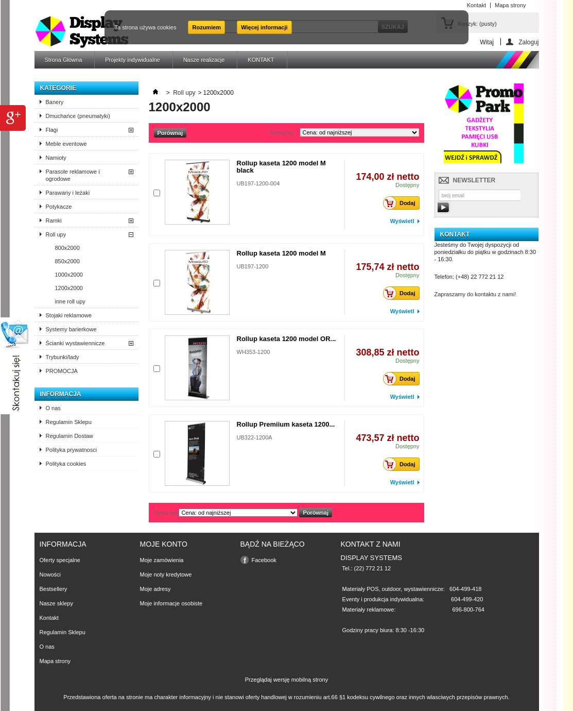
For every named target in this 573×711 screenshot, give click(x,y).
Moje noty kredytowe (166, 574)
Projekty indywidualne (132, 60)
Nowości (50, 574)
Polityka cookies (66, 464)
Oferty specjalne (60, 560)
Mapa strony (55, 661)
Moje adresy (155, 589)
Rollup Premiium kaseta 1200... (286, 424)
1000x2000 (69, 275)
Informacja (60, 394)
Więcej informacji (264, 27)
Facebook (264, 560)
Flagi (52, 130)
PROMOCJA (62, 371)
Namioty (56, 158)
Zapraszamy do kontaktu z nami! (475, 294)
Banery (55, 102)
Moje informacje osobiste (171, 603)
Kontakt (49, 618)
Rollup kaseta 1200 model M (281, 253)
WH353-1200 (253, 352)
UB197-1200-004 (258, 183)
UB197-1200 (253, 266)
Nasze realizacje (204, 60)
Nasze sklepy (56, 603)
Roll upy (56, 234)
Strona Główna (63, 60)
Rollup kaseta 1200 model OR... (286, 339)
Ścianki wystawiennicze (75, 343)
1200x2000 (69, 288)
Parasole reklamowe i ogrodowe (73, 175)
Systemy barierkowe (71, 329)
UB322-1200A (254, 437)
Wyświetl (402, 221)
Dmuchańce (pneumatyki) (78, 116)
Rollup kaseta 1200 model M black (281, 166)
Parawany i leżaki (68, 193)
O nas (53, 408)
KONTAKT (261, 60)
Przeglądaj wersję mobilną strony (286, 679)
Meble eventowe (66, 144)
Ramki (54, 220)
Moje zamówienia (162, 560)
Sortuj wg (281, 132)
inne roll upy (70, 301)
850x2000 (67, 261)
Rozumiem (206, 27)
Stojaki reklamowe (69, 315)
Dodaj (402, 203)
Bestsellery (53, 589)
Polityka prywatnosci (71, 450)
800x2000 (67, 248)
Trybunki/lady (62, 357)
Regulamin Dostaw (69, 436)
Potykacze (59, 207)
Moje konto (163, 544)
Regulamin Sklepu (69, 422)
